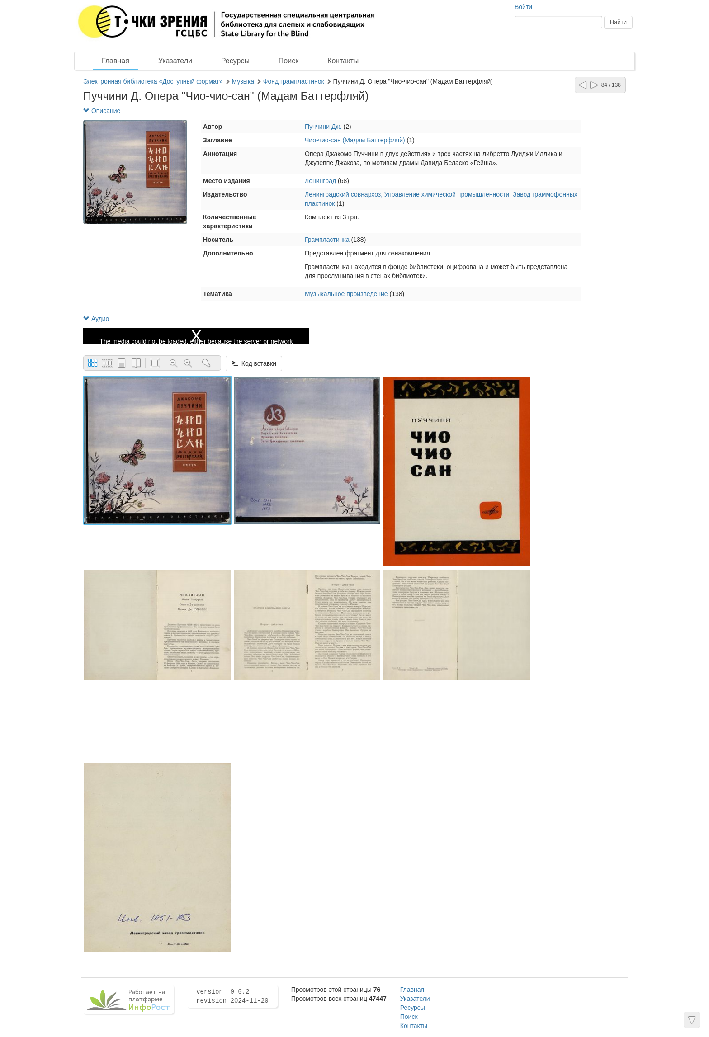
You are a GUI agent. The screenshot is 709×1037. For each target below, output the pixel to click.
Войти (523, 6)
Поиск (288, 61)
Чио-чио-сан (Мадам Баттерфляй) (356, 140)
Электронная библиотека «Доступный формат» (153, 81)
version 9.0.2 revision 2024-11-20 (232, 996)
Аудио (96, 318)
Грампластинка (327, 239)
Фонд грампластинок (293, 81)
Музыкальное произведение (346, 293)
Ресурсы (235, 61)
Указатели (175, 61)
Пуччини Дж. (323, 126)
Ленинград (320, 180)
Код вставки (254, 363)
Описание (101, 110)
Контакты (343, 61)
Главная (115, 61)
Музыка (243, 81)
